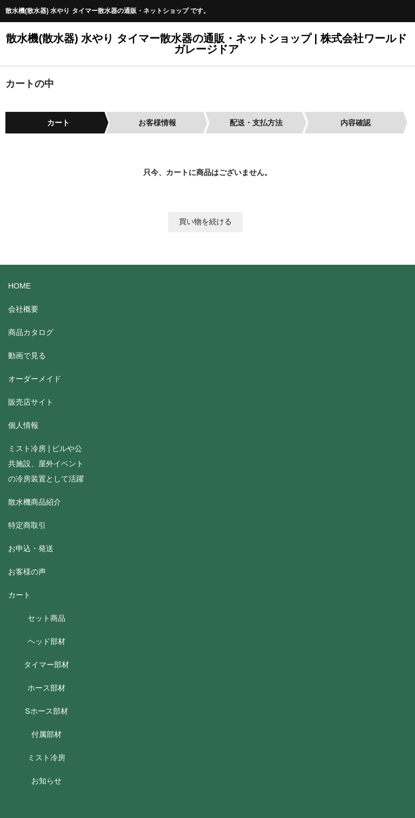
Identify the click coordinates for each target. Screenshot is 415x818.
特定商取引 (27, 525)
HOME (19, 285)
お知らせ (46, 780)
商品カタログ (30, 332)
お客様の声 (27, 571)
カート (19, 595)
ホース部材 (46, 687)
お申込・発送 (30, 548)
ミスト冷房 (46, 757)
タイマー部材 (46, 664)
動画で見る (27, 355)
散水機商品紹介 (34, 502)
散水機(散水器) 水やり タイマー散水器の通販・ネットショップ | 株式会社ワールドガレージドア (206, 43)
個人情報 (23, 425)
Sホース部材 (46, 711)
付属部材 (46, 734)
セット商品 (46, 618)
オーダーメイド (34, 378)
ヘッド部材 (46, 641)
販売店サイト (30, 402)
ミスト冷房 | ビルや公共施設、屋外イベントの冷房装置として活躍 (46, 463)
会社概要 (23, 309)
